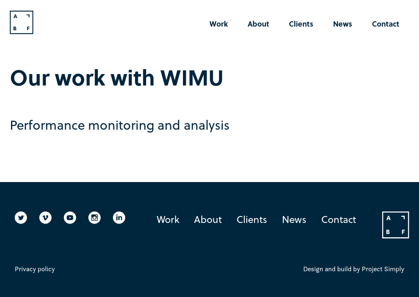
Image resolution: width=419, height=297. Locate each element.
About (258, 23)
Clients (301, 23)
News (342, 23)
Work (219, 23)
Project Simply (383, 268)
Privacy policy (35, 268)
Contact (385, 23)
